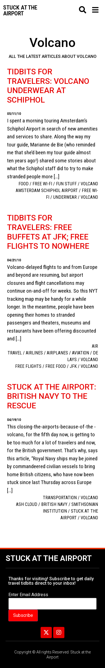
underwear (65, 197)
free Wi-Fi (42, 183)
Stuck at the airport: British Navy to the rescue (51, 396)
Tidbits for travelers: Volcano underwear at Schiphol (48, 86)
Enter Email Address (28, 595)
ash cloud (26, 504)
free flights (28, 366)
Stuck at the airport (20, 10)
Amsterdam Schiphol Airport (47, 190)
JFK (73, 366)
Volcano (89, 183)
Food (23, 183)
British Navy (54, 504)
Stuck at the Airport (49, 558)
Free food (55, 366)
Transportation (60, 497)
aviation (80, 353)
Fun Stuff (66, 183)
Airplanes (57, 353)
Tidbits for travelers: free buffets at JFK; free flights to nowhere (48, 232)
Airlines (34, 353)
